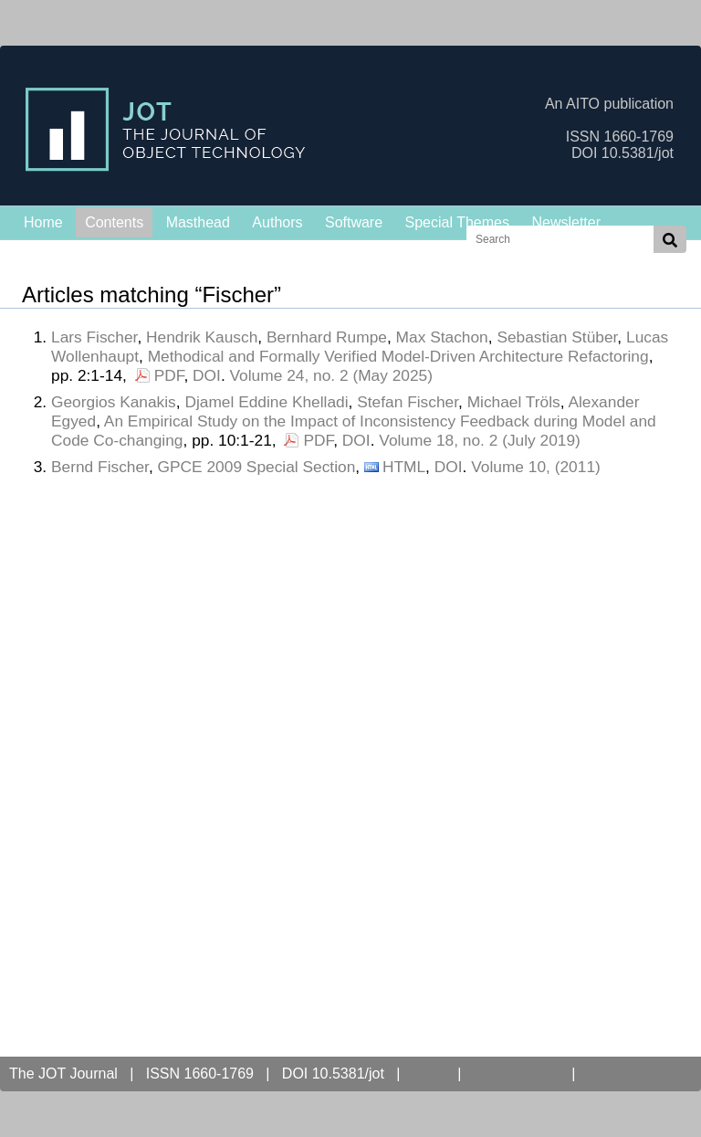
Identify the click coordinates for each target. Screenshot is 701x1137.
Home (43, 222)
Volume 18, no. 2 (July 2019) (480, 440)
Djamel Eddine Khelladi (266, 402)
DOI (207, 375)
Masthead (198, 222)
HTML (403, 467)
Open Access (517, 1073)
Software (353, 222)
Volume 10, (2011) (536, 467)
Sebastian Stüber (557, 337)
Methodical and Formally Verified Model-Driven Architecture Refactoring (398, 356)
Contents (114, 222)
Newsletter (566, 222)
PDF (169, 375)
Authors (277, 222)
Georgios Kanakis (113, 402)
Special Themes (457, 222)
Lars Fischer (94, 337)
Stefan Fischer (407, 402)
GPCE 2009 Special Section (257, 467)
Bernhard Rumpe (327, 337)
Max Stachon (442, 337)
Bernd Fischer (100, 467)
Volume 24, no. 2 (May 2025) (332, 375)
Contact (616, 1073)
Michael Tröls (513, 402)
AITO (428, 1073)
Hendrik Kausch (201, 337)
